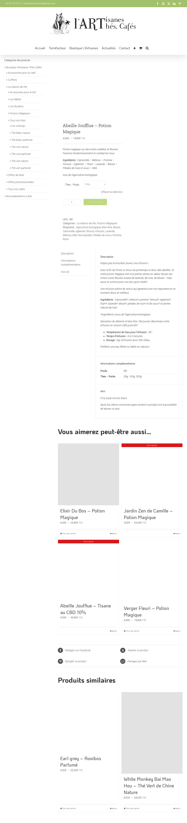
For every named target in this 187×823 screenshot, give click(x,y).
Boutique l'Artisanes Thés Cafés (24, 67)
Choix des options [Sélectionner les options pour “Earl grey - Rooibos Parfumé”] (69, 808)
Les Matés (15, 99)
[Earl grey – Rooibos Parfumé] (88, 722)
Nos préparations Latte (19, 196)
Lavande (110, 231)
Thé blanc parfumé (21, 139)
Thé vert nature (19, 161)
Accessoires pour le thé (23, 92)
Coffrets (12, 79)
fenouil (90, 231)
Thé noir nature (19, 146)
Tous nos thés (18, 120)
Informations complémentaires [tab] (70, 262)
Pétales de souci (102, 235)
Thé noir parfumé (21, 153)
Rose (66, 239)
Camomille (69, 231)
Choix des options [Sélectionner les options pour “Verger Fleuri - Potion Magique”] (132, 631)
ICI (135, 325)
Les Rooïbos (17, 106)
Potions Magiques (107, 223)
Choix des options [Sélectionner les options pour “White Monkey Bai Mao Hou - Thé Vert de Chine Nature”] (132, 808)
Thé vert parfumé (21, 168)
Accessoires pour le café (21, 72)
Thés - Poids (72, 184)
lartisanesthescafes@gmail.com (39, 3)
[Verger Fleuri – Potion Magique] (152, 571)
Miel (74, 235)
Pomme (116, 235)
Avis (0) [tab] (65, 271)
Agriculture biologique (88, 227)
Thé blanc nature (20, 132)
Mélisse (67, 235)
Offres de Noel (16, 175)
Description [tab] (67, 253)
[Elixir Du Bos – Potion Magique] (88, 474)
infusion (99, 231)
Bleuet (116, 227)
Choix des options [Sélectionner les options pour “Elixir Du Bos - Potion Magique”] (69, 534)
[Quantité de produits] (72, 202)
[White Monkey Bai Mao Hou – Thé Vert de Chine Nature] (152, 733)
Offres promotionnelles (21, 182)
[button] (147, 48)
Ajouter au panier (95, 202)
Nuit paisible (85, 235)
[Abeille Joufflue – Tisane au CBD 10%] (88, 570)
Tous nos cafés (16, 189)
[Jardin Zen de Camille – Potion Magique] (152, 474)
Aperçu (114, 534)
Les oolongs (18, 125)
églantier (80, 231)
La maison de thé (86, 223)
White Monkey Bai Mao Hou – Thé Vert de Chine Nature (149, 785)
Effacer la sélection (112, 191)
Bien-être (107, 227)
